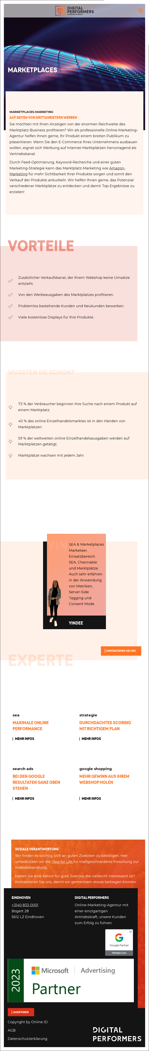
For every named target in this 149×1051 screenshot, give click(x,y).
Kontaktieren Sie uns (121, 650)
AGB (12, 1030)
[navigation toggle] (140, 11)
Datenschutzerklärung (27, 1039)
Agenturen (21, 1012)
